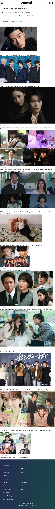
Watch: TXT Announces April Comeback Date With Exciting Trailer (20, 86)
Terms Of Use (6, 486)
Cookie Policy (6, 492)
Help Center (24, 486)
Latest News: (18, 21)
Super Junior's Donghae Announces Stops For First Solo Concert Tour (21, 245)
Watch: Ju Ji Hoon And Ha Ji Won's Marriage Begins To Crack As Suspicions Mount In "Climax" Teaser (25, 212)
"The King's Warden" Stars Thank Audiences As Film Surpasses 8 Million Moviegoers (25, 390)
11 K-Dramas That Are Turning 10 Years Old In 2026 (15, 457)
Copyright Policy (7, 496)
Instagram (6, 472)
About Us (5, 482)
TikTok (22, 469)
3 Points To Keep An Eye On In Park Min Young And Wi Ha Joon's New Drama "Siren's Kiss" (25, 128)
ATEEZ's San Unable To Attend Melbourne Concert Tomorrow (18, 55)
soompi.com (13, 16)
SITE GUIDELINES (27, 16)
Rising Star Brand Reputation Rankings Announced (15, 270)
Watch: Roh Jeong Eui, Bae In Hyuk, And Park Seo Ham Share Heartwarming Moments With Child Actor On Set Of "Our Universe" (26, 170)
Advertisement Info (8, 499)
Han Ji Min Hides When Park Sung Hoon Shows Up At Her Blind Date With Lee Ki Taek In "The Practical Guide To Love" (27, 351)
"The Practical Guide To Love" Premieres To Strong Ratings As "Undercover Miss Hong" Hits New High (26, 431)
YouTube (23, 472)
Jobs (22, 489)
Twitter (5, 475)
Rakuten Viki (31, 505)
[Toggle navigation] (2, 3)
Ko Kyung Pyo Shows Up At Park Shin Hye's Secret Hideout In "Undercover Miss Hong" (26, 309)
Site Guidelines (24, 482)
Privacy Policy (7, 489)
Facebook (5, 469)
